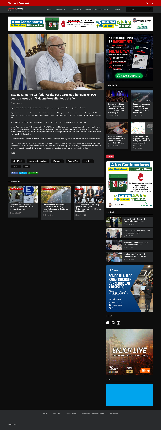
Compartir (33, 173)
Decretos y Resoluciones (96, 9)
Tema (151, 3)
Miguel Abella (17, 161)
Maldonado (57, 161)
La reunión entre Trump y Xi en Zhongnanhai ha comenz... (135, 220)
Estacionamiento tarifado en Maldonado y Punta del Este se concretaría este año (22, 207)
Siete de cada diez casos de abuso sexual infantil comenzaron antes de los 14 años (117, 139)
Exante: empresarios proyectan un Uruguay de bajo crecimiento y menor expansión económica (141, 140)
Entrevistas (75, 9)
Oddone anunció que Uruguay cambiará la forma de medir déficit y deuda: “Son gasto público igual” (117, 108)
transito (15, 166)
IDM (26, 166)
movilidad (88, 161)
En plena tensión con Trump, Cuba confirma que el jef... (137, 232)
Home (49, 9)
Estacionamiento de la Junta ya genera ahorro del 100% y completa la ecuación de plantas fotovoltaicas (55, 208)
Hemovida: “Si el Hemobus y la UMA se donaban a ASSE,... (136, 243)
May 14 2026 (130, 247)
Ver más (110, 156)
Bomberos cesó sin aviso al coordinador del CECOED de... (135, 255)
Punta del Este (73, 161)
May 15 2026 (130, 224)
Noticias (60, 9)
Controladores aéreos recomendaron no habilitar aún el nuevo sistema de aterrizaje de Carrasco (141, 108)
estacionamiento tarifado (38, 161)
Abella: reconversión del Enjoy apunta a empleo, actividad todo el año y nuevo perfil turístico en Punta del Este (88, 208)
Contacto (116, 9)
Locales (79, 189)
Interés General (16, 189)
